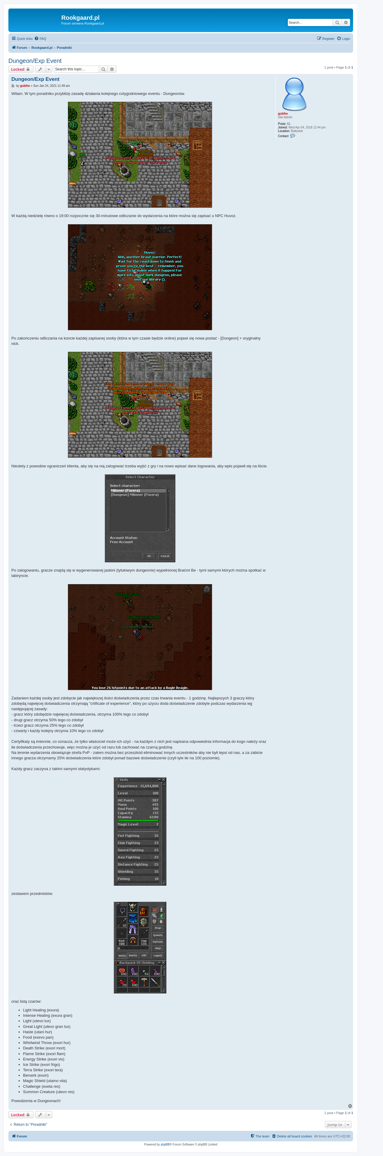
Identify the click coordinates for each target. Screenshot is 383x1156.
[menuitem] (40, 38)
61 (289, 123)
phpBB (165, 1144)
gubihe (283, 113)
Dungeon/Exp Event (35, 60)
